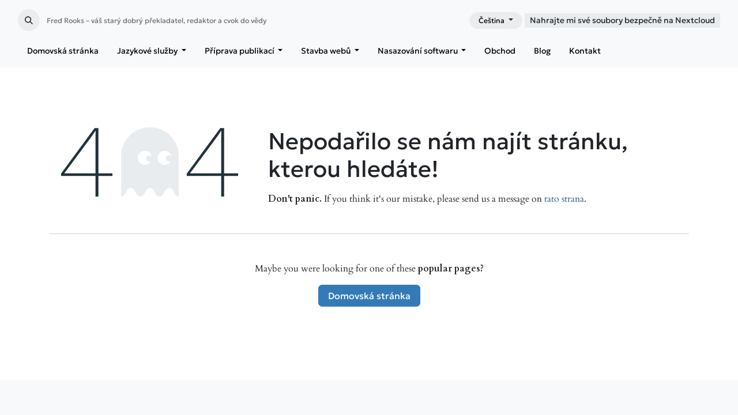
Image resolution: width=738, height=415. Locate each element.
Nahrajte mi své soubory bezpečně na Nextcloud (622, 20)
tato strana (564, 199)
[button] (29, 20)
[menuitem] (63, 51)
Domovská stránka (369, 295)
